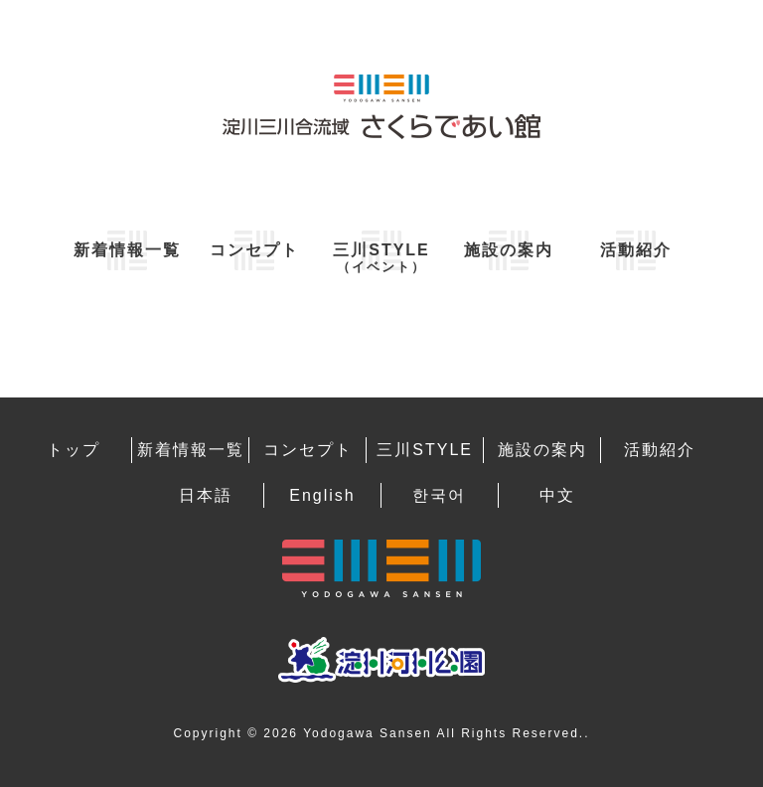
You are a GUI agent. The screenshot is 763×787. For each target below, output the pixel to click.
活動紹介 (636, 249)
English (322, 495)
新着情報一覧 (127, 249)
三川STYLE (381, 257)
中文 (557, 495)
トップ (73, 449)
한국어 (439, 495)
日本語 (205, 495)
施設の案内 (508, 249)
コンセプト (254, 249)
